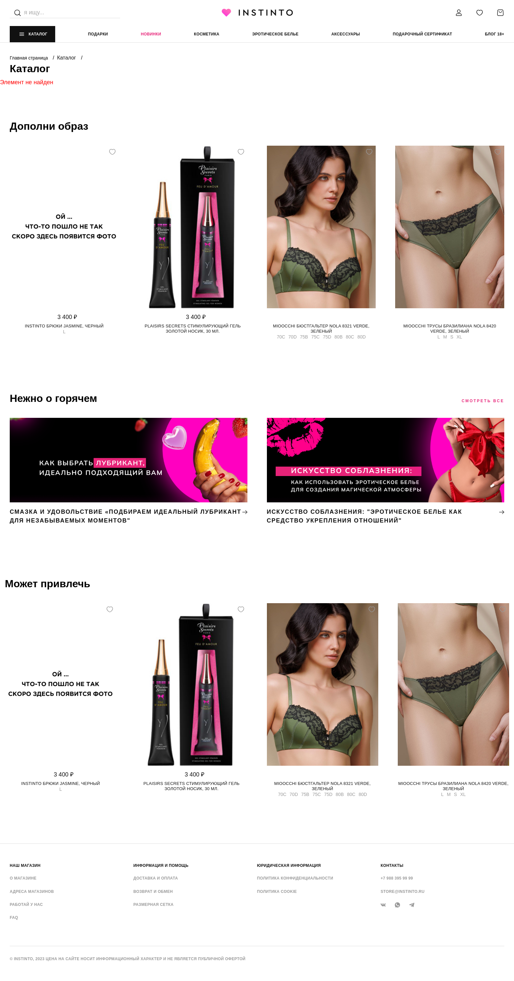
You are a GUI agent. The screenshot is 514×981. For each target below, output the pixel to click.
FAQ (14, 917)
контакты (392, 865)
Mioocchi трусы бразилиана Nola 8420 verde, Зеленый (449, 329)
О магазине (23, 878)
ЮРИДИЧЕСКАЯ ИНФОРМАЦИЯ (289, 865)
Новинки (151, 34)
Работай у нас (26, 904)
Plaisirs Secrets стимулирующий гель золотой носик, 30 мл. (193, 329)
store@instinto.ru (402, 891)
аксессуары (345, 34)
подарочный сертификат (422, 34)
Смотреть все (483, 401)
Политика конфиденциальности (295, 878)
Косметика (206, 34)
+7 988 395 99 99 (397, 878)
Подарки (98, 34)
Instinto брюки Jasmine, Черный (64, 326)
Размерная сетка (153, 904)
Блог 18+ (494, 34)
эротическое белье (275, 34)
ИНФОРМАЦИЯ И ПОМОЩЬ (161, 865)
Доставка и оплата (155, 878)
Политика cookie (277, 891)
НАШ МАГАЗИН (25, 865)
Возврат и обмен (153, 891)
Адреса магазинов (32, 891)
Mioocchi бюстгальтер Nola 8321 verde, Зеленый (321, 329)
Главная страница (29, 57)
